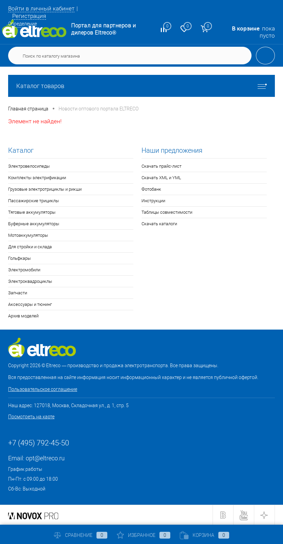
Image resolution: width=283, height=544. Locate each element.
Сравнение (80, 535)
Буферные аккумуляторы (33, 223)
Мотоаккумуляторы (28, 235)
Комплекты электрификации (37, 177)
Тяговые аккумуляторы (32, 212)
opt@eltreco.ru (45, 458)
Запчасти (17, 292)
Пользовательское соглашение (42, 389)
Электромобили (24, 269)
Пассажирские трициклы (33, 200)
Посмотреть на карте (31, 416)
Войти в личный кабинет (41, 8)
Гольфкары (19, 258)
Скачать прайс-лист (161, 166)
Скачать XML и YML (161, 177)
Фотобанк (151, 189)
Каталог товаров (141, 86)
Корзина (204, 535)
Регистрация (29, 16)
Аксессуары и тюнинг (30, 304)
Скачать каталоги (159, 223)
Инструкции (153, 200)
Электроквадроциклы (30, 281)
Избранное (143, 535)
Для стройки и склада (30, 246)
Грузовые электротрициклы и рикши (45, 189)
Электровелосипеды (29, 166)
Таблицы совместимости (167, 212)
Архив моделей (23, 315)
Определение (22, 23)
